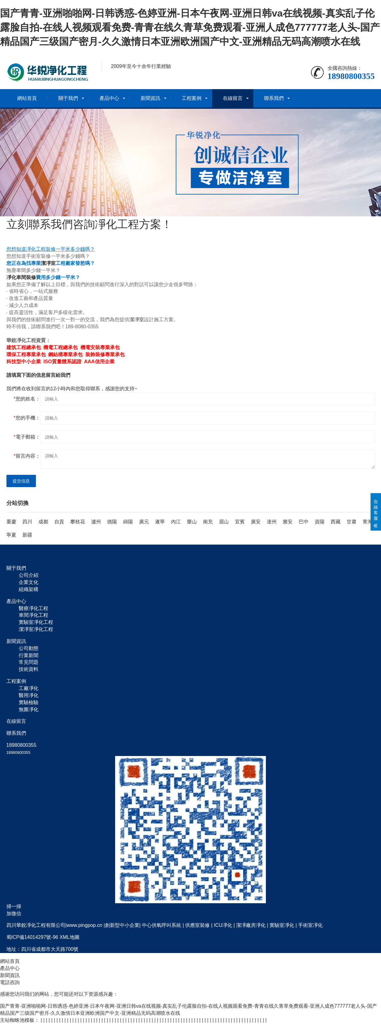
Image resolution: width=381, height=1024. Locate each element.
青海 (367, 521)
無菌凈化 (28, 709)
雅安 (288, 521)
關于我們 (68, 98)
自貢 (59, 521)
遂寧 (160, 521)
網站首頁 (27, 98)
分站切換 (17, 503)
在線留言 (233, 98)
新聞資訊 (150, 98)
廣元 (144, 521)
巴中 (304, 521)
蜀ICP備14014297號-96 (32, 937)
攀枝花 (77, 521)
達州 (272, 521)
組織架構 (28, 589)
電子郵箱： (27, 436)
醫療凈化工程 (33, 608)
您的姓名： (27, 398)
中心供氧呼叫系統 (161, 925)
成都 (43, 521)
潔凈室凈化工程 (36, 629)
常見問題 (28, 662)
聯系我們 (274, 98)
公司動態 (28, 648)
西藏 (335, 521)
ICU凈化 (223, 925)
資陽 (320, 521)
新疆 (27, 535)
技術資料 (28, 669)
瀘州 (96, 521)
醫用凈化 (28, 695)
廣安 (256, 521)
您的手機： (27, 417)
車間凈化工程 (33, 615)
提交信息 (21, 481)
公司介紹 (28, 575)
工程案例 (191, 98)
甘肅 (351, 521)
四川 (27, 521)
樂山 (192, 521)
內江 (176, 521)
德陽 (112, 521)
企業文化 (28, 582)
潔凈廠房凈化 (251, 925)
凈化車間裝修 (21, 277)
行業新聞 (28, 655)
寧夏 (11, 535)
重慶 (11, 521)
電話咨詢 (10, 982)
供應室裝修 (197, 925)
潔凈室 (48, 263)
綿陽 (128, 521)
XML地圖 (70, 937)
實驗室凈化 (282, 925)
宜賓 (240, 521)
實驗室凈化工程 (36, 622)
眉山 (224, 521)
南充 (208, 521)
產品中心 (109, 98)
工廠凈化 (28, 688)
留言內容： (27, 456)
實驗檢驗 (28, 702)
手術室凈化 (310, 925)
